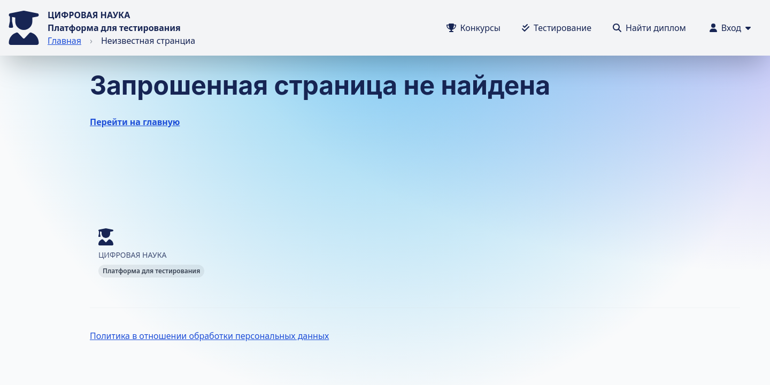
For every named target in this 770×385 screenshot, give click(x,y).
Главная (64, 41)
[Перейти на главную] (24, 28)
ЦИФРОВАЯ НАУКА (89, 15)
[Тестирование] (556, 28)
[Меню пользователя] (730, 28)
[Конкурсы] (473, 28)
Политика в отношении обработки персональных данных (209, 336)
